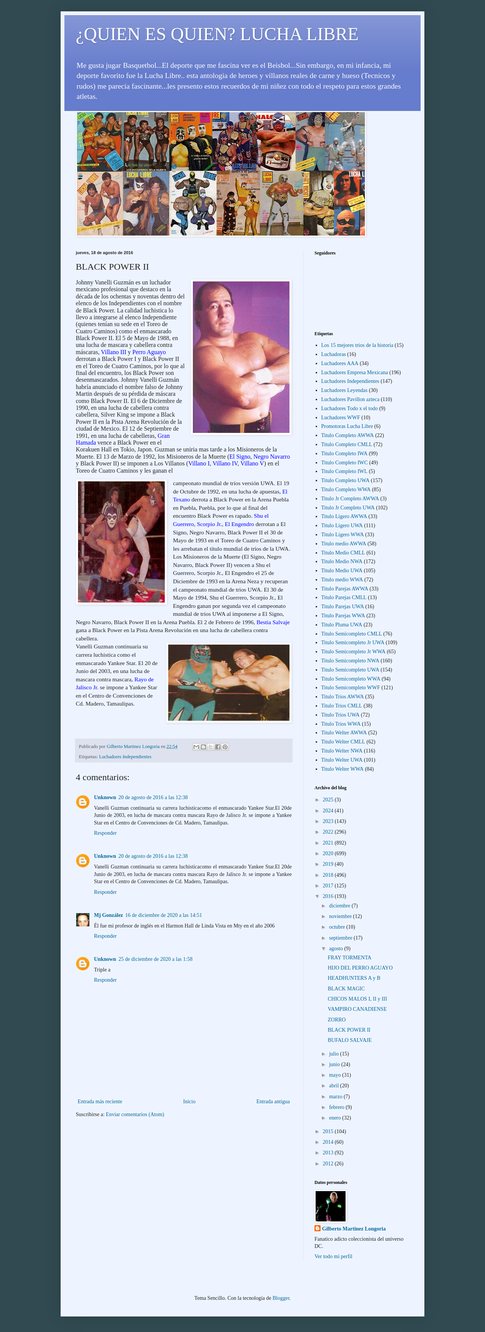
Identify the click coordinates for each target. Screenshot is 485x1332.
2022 (329, 832)
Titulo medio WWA (342, 579)
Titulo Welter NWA (342, 751)
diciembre (340, 906)
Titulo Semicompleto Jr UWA (353, 642)
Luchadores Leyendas (344, 390)
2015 (329, 1131)
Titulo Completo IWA (344, 453)
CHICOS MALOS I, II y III (357, 999)
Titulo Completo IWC (344, 462)
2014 (329, 1142)
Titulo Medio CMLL (343, 553)
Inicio (189, 1101)
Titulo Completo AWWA (347, 435)
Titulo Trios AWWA (342, 697)
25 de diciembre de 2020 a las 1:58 (155, 959)
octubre (337, 927)
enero (335, 1118)
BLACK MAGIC (346, 989)
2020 (329, 853)
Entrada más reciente (100, 1101)
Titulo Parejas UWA (342, 606)
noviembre (341, 916)
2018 (329, 875)
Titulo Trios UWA (340, 715)
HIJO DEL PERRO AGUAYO (360, 968)
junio (335, 1064)
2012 (329, 1163)
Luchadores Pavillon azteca (350, 399)
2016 (329, 896)
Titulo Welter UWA (342, 760)
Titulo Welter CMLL (343, 742)
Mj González (108, 915)
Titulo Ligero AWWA (344, 516)
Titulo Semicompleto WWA (350, 679)
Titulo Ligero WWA (342, 534)
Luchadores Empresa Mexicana (354, 372)
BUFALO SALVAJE (350, 1040)
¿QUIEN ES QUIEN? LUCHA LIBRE (217, 34)
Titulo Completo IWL (344, 471)
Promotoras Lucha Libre (347, 426)
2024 (329, 811)
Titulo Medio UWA (342, 570)
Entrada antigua (273, 1101)
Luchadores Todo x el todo (349, 408)
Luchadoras (333, 354)
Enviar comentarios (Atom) (135, 1114)
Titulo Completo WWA (346, 489)
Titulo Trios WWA (341, 724)
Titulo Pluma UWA (341, 625)
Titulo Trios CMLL (341, 706)
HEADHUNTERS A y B (354, 978)
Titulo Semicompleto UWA (350, 670)
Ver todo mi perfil (333, 1256)
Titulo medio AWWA (343, 544)
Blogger (280, 1298)
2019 (329, 864)
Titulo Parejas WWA (343, 615)
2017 (329, 886)
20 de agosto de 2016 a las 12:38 (153, 797)
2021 (329, 843)
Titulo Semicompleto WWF (350, 687)
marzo (336, 1096)
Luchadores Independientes (125, 756)
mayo (335, 1075)
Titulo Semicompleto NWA (350, 661)
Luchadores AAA (339, 363)
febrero (337, 1107)
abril (334, 1085)
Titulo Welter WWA (342, 769)
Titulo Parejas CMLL (344, 597)
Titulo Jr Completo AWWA (350, 498)
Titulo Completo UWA (345, 480)
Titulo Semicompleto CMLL (351, 634)
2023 (329, 821)
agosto (336, 948)
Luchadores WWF (340, 417)
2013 (329, 1153)
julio (334, 1054)
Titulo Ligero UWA (342, 525)
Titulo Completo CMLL (346, 444)
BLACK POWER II (349, 1030)
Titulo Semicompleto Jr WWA (353, 651)
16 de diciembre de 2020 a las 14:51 (163, 915)
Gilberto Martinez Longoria (354, 1229)
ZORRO (337, 1020)
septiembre (341, 938)
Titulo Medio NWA (342, 561)
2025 (329, 800)
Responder (105, 833)
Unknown (105, 797)
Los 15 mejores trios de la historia (357, 345)
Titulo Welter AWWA (344, 732)
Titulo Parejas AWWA (344, 589)
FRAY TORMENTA (349, 957)
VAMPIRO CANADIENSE (357, 1009)
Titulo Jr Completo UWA (348, 508)
